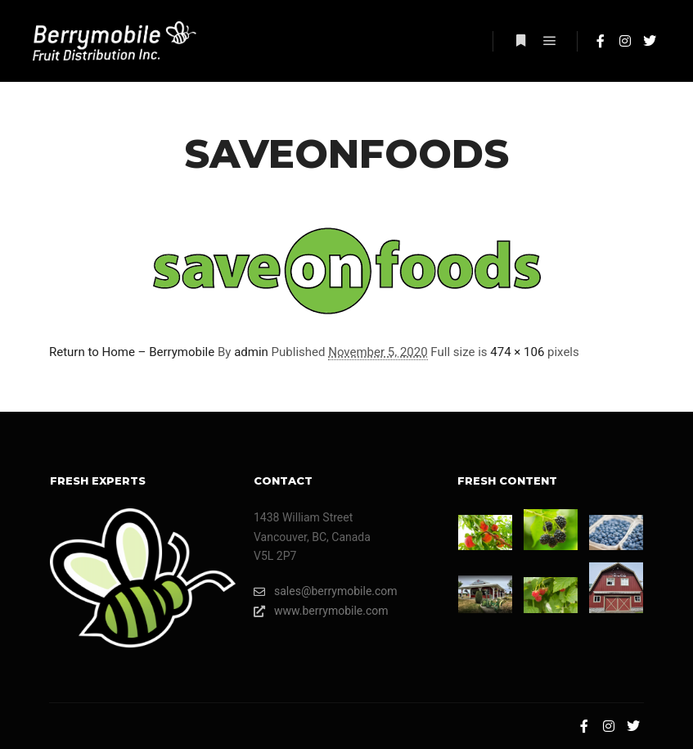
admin (251, 352)
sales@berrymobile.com (326, 591)
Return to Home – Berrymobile (131, 352)
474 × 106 (517, 352)
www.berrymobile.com (321, 611)
